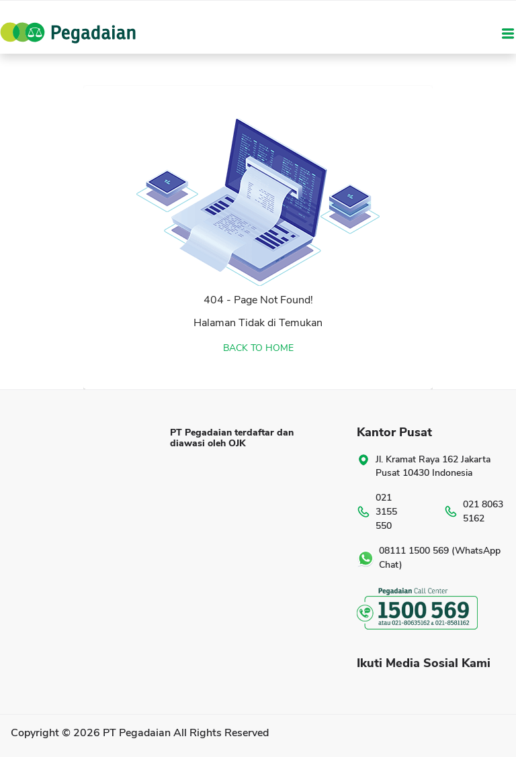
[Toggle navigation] (508, 32)
